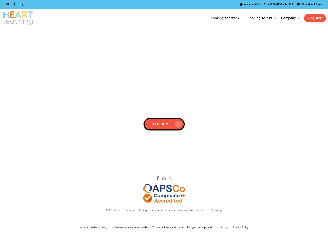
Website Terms (199, 210)
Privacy (182, 210)
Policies (170, 210)
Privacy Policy (240, 227)
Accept (225, 227)
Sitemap (216, 210)
